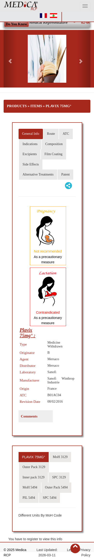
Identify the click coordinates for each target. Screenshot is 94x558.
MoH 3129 (60, 457)
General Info (30, 133)
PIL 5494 (29, 497)
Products (17, 106)
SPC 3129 (59, 477)
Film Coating (53, 154)
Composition (54, 144)
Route (51, 133)
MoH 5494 (30, 487)
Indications (30, 144)
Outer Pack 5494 (56, 487)
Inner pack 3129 (34, 477)
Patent (65, 174)
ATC (66, 133)
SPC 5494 (49, 497)
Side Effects (31, 164)
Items (36, 106)
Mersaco (53, 359)
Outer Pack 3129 (34, 467)
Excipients (30, 154)
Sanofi (51, 372)
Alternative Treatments (38, 174)
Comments (29, 416)
